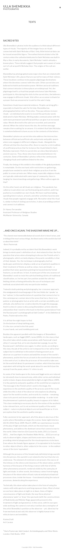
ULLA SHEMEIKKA (16, 7)
